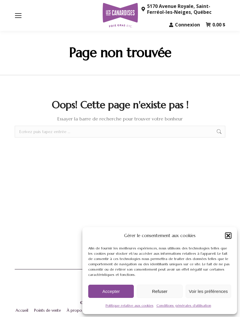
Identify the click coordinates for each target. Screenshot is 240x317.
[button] (228, 236)
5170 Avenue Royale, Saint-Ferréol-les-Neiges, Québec (176, 9)
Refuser (160, 291)
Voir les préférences (208, 291)
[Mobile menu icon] (18, 15)
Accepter (111, 291)
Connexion (184, 25)
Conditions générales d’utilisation (183, 305)
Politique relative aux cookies (130, 305)
